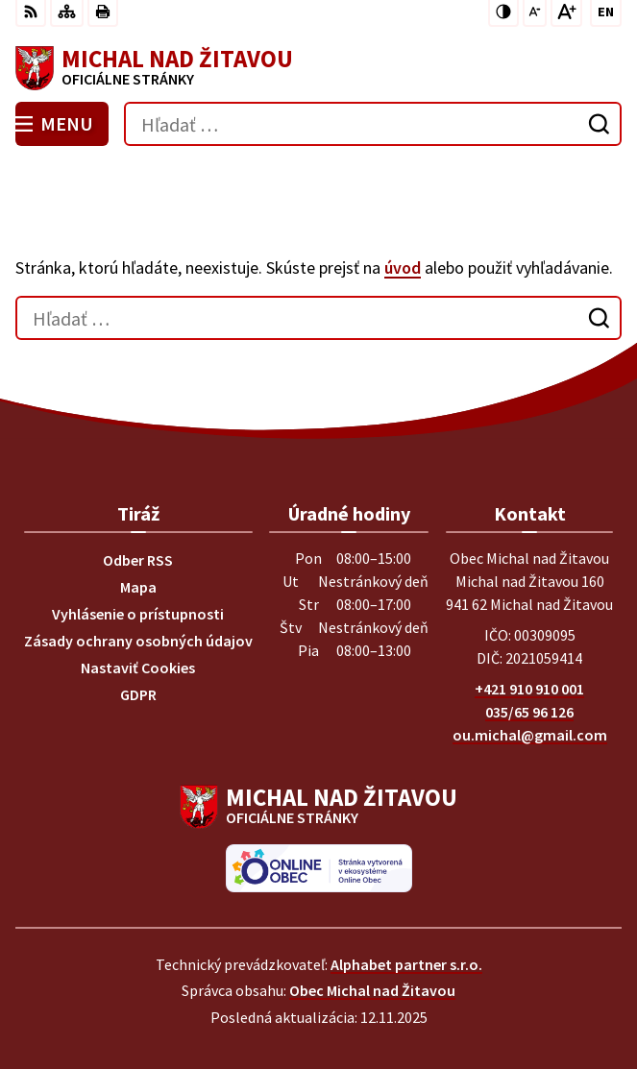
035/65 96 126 (529, 711)
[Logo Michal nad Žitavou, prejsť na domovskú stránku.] (318, 68)
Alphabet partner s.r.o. (406, 964)
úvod (402, 267)
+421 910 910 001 (529, 688)
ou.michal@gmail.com (530, 734)
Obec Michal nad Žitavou (372, 990)
